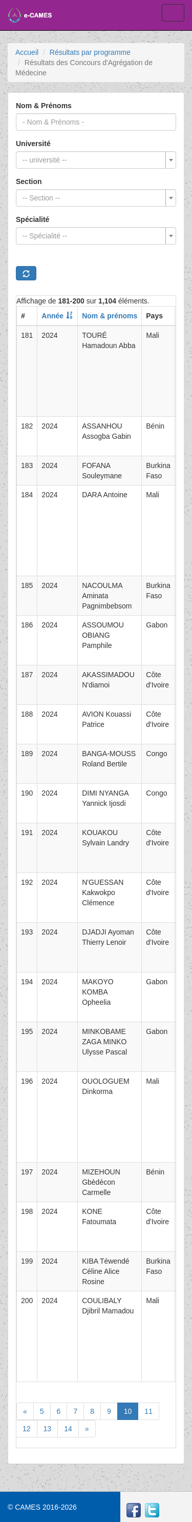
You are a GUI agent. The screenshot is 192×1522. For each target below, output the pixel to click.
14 (68, 1429)
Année (52, 316)
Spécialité (32, 219)
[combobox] (96, 160)
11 (148, 1411)
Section (29, 181)
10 (128, 1411)
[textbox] (93, 160)
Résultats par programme (90, 52)
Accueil (26, 52)
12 (27, 1429)
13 (48, 1429)
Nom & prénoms (109, 316)
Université (33, 143)
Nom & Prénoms (44, 106)
